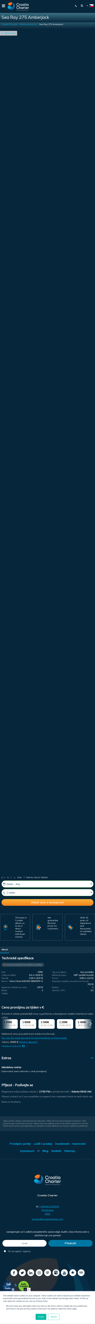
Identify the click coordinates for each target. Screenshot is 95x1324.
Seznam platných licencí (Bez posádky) (24, 965)
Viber (47, 1213)
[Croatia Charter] (18, 6)
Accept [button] (41, 1317)
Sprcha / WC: (59, 990)
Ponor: (55, 978)
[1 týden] (47, 892)
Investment (62, 1144)
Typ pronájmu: (59, 972)
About (5, 949)
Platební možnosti (15, 1046)
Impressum (27, 1151)
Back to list (10, 33)
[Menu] (3, 6)
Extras (6, 1058)
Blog (45, 1151)
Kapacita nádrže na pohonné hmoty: (70, 981)
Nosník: (5, 978)
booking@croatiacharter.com (47, 1219)
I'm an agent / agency (17, 1251)
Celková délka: (9, 975)
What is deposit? (28, 1042)
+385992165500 (49, 1206)
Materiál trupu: (59, 975)
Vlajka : (5, 993)
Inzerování (79, 1144)
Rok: (4, 972)
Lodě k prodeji (43, 1144)
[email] (24, 1243)
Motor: (5, 981)
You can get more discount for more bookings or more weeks (34, 1037)
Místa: (4, 990)
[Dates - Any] (47, 884)
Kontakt (56, 1151)
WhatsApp (47, 1210)
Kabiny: (55, 987)
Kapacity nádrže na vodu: (14, 987)
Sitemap (69, 1151)
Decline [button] (54, 1317)
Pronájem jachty (20, 1144)
